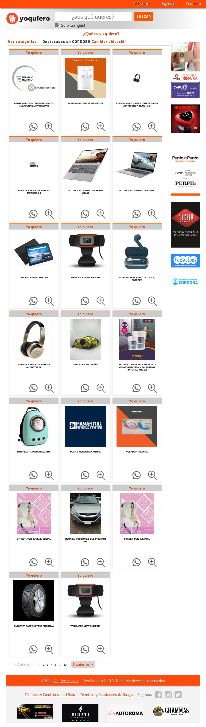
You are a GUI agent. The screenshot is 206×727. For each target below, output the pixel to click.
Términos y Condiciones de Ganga (106, 694)
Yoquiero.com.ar (65, 680)
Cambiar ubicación (109, 41)
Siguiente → (83, 664)
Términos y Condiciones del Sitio (49, 694)
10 (65, 664)
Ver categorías (22, 41)
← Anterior (22, 664)
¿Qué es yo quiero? (101, 33)
